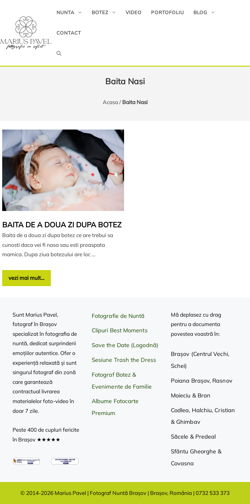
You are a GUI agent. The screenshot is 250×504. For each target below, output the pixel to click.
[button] (59, 53)
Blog (206, 12)
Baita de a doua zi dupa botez (62, 224)
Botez (106, 12)
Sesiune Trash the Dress (124, 359)
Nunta (72, 12)
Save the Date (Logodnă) (125, 345)
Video (134, 12)
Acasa (110, 102)
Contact (69, 33)
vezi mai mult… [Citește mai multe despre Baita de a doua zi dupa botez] (26, 277)
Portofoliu (167, 12)
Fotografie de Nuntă (118, 315)
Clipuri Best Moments (120, 330)
